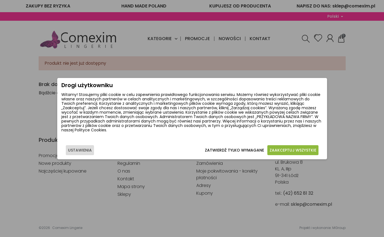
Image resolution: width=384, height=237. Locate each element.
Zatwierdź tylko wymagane (234, 150)
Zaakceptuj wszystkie (293, 150)
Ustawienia (80, 150)
